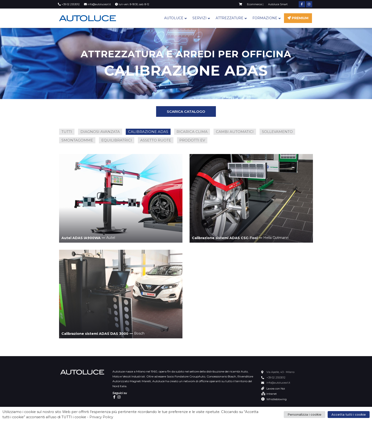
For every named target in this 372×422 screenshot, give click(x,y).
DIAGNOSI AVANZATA (100, 131)
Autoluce (173, 18)
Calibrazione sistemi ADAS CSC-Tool (225, 238)
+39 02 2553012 (275, 377)
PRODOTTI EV (192, 140)
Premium (298, 18)
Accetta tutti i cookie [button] (348, 414)
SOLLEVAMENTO (277, 131)
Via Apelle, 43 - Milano (280, 372)
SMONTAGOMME (77, 140)
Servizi (199, 18)
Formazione (264, 18)
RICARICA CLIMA (192, 131)
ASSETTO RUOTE (155, 140)
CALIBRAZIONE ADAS (148, 131)
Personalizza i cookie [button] (304, 414)
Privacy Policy (101, 417)
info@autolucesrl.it (278, 382)
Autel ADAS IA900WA (81, 238)
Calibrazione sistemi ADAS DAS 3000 (94, 333)
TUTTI (66, 131)
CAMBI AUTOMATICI (235, 131)
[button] (186, 111)
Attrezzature (229, 18)
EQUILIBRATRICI (116, 140)
